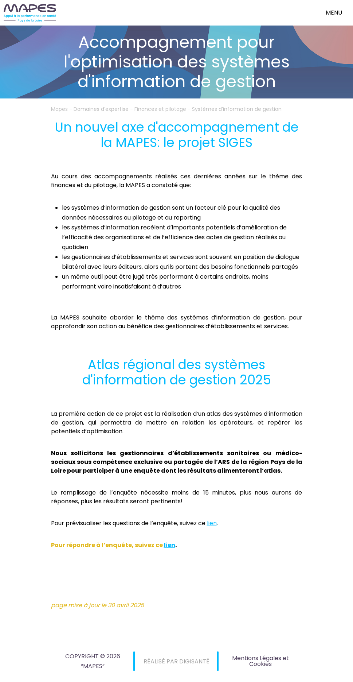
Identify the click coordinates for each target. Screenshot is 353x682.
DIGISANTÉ (194, 661)
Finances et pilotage (160, 109)
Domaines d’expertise (101, 109)
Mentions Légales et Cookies (260, 661)
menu (334, 12)
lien (212, 523)
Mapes (59, 109)
